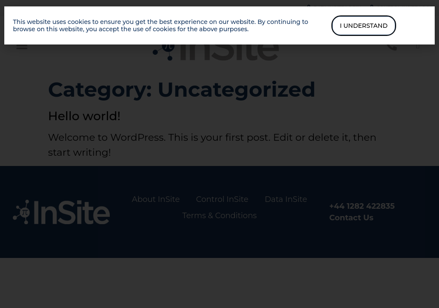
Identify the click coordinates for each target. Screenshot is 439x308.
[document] (219, 154)
